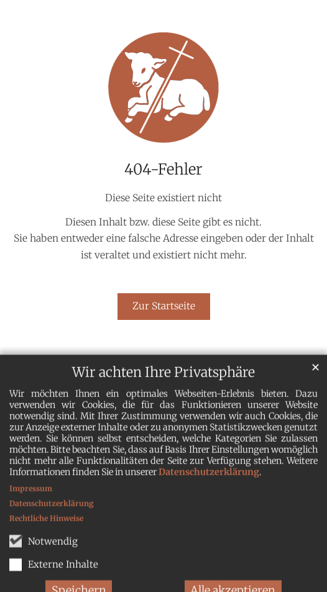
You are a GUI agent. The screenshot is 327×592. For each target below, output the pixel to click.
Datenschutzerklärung (209, 481)
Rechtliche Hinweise (46, 527)
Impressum (30, 498)
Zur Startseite (163, 306)
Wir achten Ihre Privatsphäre (163, 381)
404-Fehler (163, 169)
